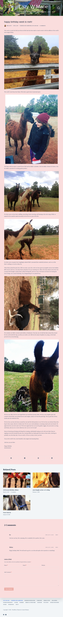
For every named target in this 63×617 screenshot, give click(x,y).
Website (43, 565)
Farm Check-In (7, 512)
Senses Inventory (54, 602)
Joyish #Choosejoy (8, 602)
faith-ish (39, 602)
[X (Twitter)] (25, 458)
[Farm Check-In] (16, 502)
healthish (54, 600)
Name (6, 565)
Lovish (16, 602)
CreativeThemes (25, 609)
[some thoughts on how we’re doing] (46, 480)
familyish (39, 600)
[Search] (58, 8)
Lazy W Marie (33, 6)
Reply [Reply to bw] (57, 534)
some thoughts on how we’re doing (41, 490)
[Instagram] (5, 614)
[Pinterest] (38, 458)
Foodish (22, 602)
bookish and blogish (30, 600)
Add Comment (7, 572)
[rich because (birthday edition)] (16, 480)
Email (24, 565)
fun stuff (46, 602)
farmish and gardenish (26, 25)
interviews (11, 604)
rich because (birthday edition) (10, 490)
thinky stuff (47, 600)
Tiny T (17, 604)
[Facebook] (11, 458)
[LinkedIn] (52, 458)
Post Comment (9, 589)
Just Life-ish (35, 25)
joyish (4, 604)
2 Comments (43, 25)
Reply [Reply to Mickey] (57, 547)
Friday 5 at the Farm (30, 602)
